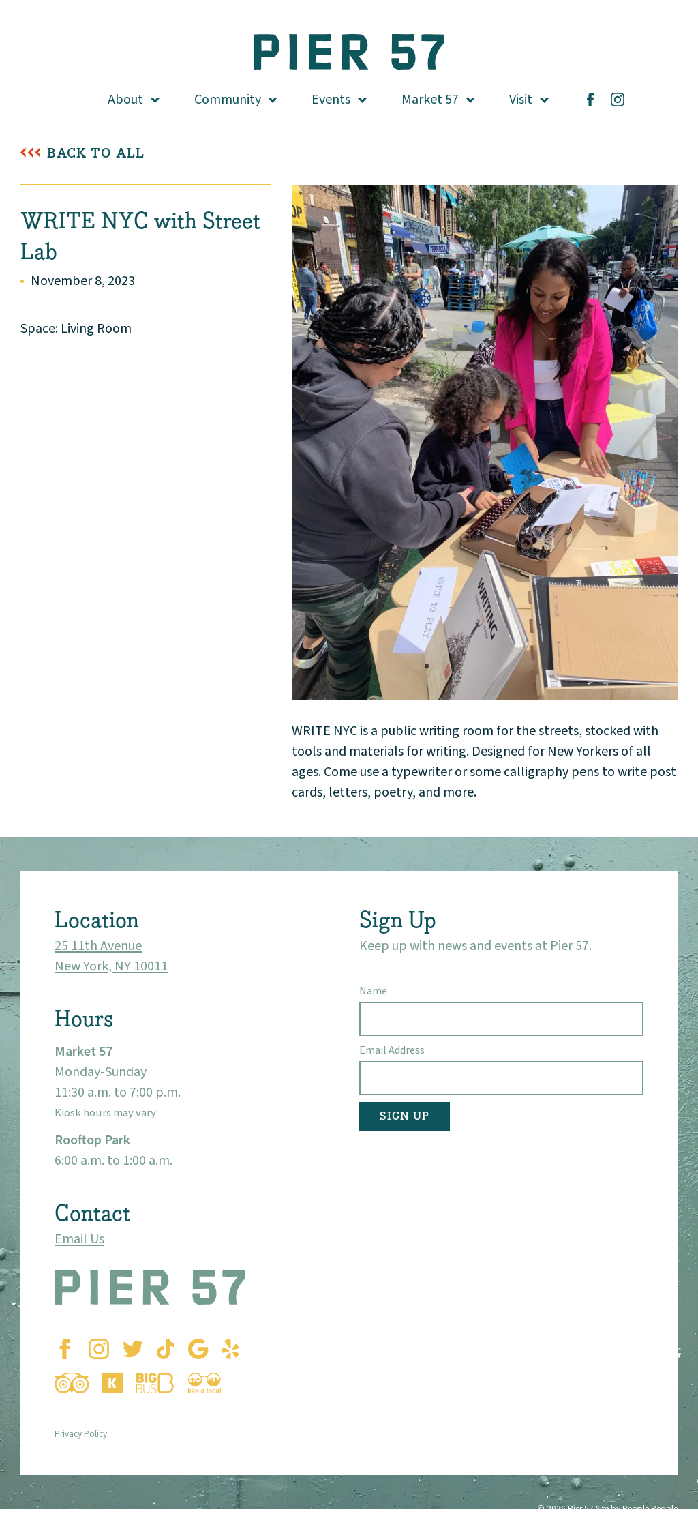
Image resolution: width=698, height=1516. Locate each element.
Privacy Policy (81, 1433)
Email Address (392, 1050)
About (125, 99)
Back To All (96, 153)
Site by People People (637, 1508)
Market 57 (430, 99)
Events (331, 99)
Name (373, 990)
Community (227, 99)
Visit (520, 99)
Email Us (79, 1239)
